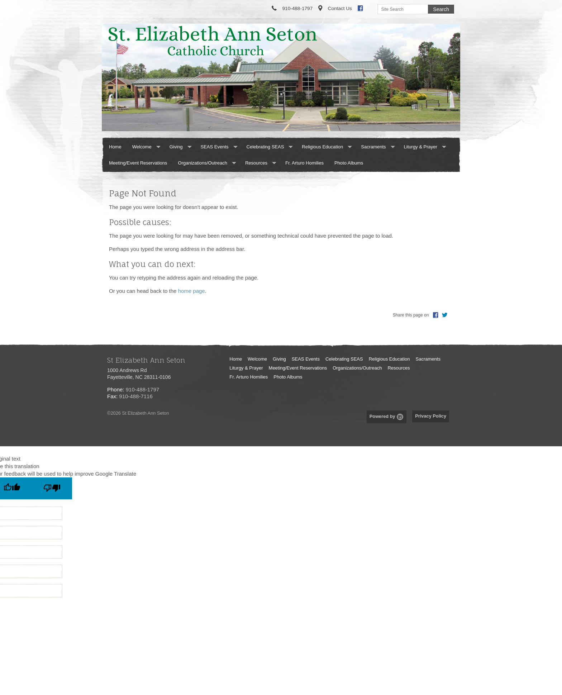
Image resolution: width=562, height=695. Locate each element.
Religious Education (322, 146)
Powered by (387, 416)
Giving (176, 146)
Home (115, 146)
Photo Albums (348, 163)
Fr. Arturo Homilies (304, 163)
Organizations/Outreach (202, 163)
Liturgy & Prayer (420, 146)
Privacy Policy (430, 416)
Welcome (142, 146)
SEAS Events (215, 146)
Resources (256, 163)
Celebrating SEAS (265, 146)
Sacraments (373, 146)
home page (191, 291)
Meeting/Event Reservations (138, 163)
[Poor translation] (52, 488)
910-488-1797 (142, 389)
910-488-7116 (135, 396)
